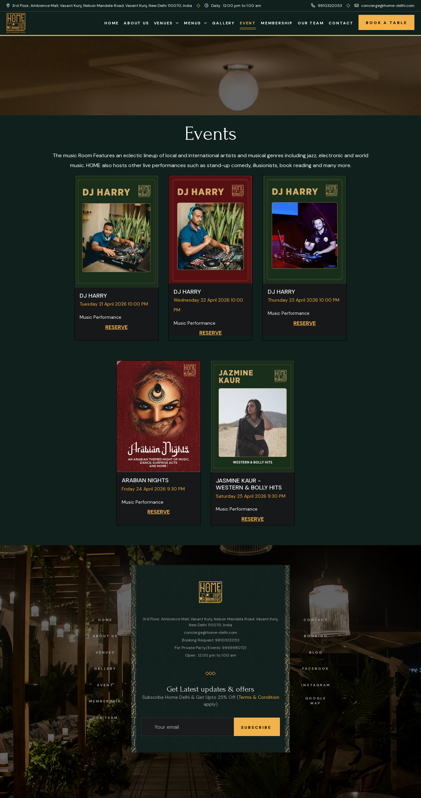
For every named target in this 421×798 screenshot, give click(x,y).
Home (111, 23)
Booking (316, 636)
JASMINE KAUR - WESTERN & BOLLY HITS (249, 484)
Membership (277, 23)
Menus (192, 23)
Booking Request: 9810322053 (210, 640)
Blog (316, 652)
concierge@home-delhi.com (384, 5)
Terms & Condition (258, 697)
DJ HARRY (93, 296)
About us (105, 636)
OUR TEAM (105, 718)
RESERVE (116, 327)
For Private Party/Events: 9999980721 (210, 647)
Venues (163, 23)
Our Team (311, 23)
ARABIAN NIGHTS (145, 480)
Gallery (223, 23)
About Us (136, 23)
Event (248, 23)
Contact (341, 23)
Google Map (315, 700)
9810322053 (326, 5)
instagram (316, 685)
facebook (315, 668)
